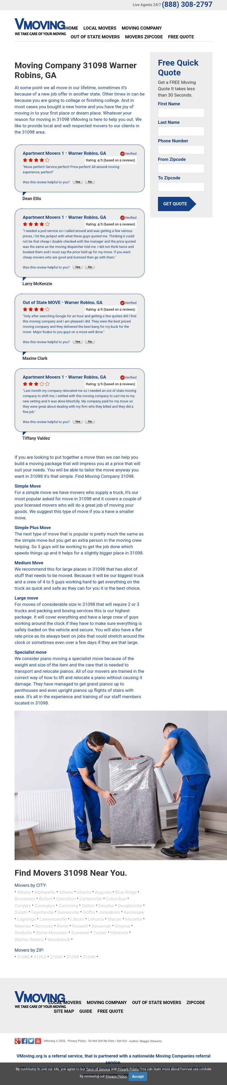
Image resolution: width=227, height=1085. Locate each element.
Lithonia (96, 919)
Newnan (23, 925)
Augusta (103, 892)
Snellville (23, 932)
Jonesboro (109, 912)
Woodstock (58, 939)
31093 (40, 957)
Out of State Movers (95, 36)
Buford (45, 898)
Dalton (88, 905)
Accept (138, 1076)
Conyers (23, 905)
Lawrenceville (53, 919)
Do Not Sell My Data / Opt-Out (107, 1041)
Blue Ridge (126, 892)
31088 (23, 957)
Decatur (106, 905)
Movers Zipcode (144, 36)
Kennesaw (134, 912)
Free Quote (181, 36)
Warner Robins (29, 939)
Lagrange (26, 919)
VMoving (49, 1041)
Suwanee (80, 932)
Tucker (100, 932)
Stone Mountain (51, 932)
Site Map (64, 1011)
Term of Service (98, 1069)
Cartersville (91, 898)
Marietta (133, 919)
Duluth (21, 912)
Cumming (68, 905)
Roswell (80, 925)
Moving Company (142, 28)
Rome (62, 925)
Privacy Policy (77, 1041)
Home (71, 28)
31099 (89, 957)
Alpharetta (45, 892)
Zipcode (196, 1002)
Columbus (116, 898)
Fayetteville (42, 912)
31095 (56, 957)
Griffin (89, 912)
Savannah (101, 925)
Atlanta (84, 892)
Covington (45, 905)
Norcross (44, 925)
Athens (66, 892)
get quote (175, 203)
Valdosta (119, 932)
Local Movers (99, 28)
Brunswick (25, 898)
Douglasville (130, 905)
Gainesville (68, 912)
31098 (72, 957)
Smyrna (122, 925)
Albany (24, 892)
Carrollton (66, 898)
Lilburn (77, 919)
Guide (85, 1011)
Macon (114, 919)
